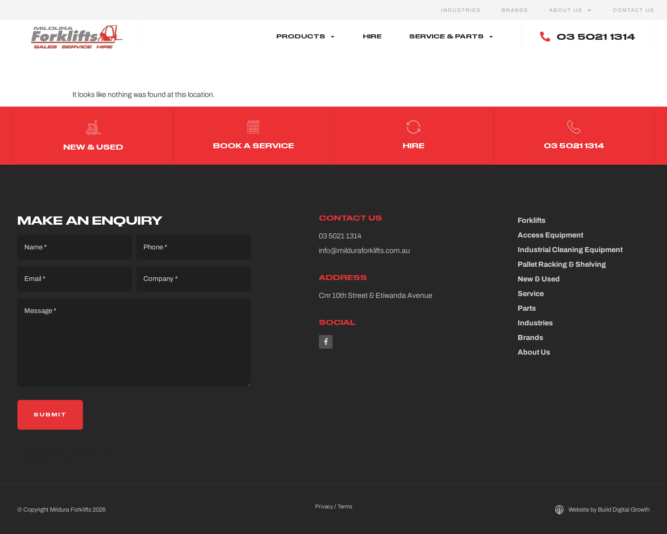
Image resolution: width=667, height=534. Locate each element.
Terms (345, 505)
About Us (570, 10)
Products (305, 36)
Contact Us (633, 10)
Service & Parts (451, 36)
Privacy (324, 505)
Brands (515, 10)
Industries (461, 10)
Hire (372, 36)
